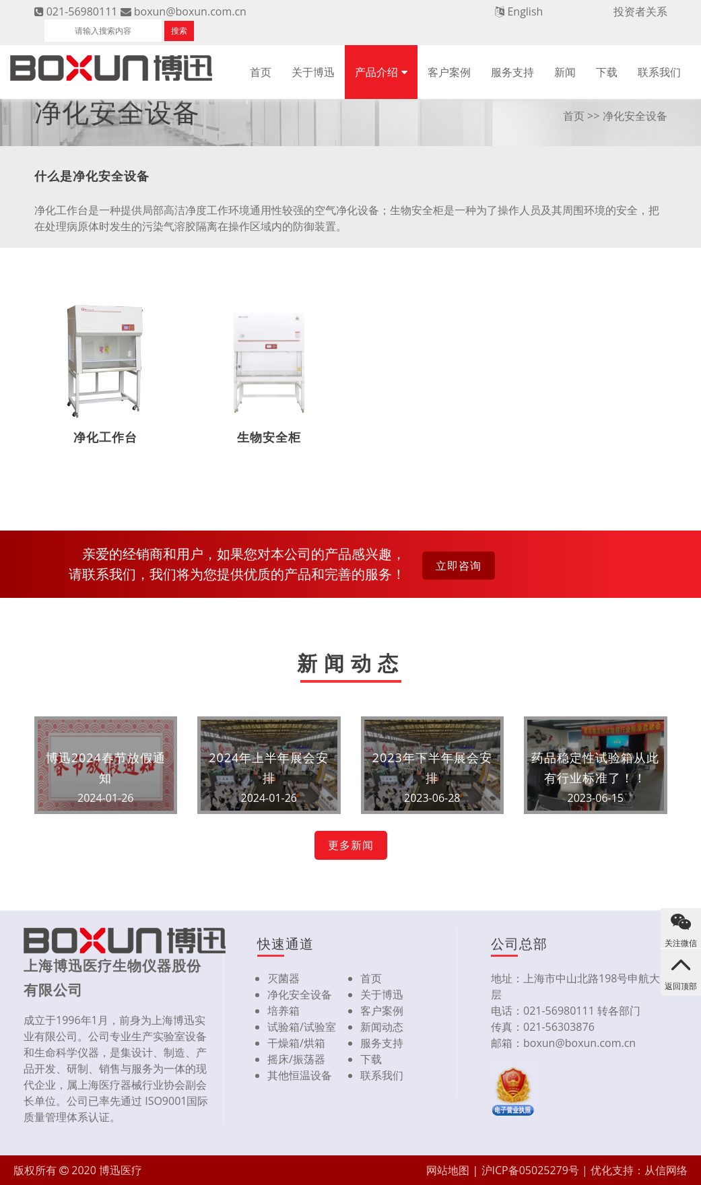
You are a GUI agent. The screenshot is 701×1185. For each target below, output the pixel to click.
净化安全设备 (299, 994)
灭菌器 (283, 978)
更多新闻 (351, 845)
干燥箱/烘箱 (296, 1043)
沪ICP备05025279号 (530, 1170)
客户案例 (449, 72)
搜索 (179, 30)
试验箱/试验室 (301, 1026)
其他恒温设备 (299, 1075)
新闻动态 (381, 1026)
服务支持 (512, 72)
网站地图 (447, 1170)
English (525, 11)
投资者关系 (640, 11)
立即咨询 (458, 565)
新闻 (565, 72)
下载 (606, 72)
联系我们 (659, 72)
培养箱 (283, 1010)
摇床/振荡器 (296, 1059)
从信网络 (666, 1170)
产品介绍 (376, 72)
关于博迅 (313, 72)
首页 (260, 72)
